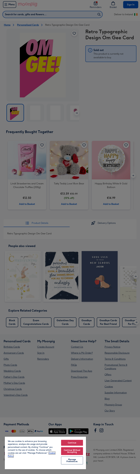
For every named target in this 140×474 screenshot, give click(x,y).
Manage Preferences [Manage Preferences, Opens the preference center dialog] (71, 460)
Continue (72, 443)
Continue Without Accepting (72, 451)
